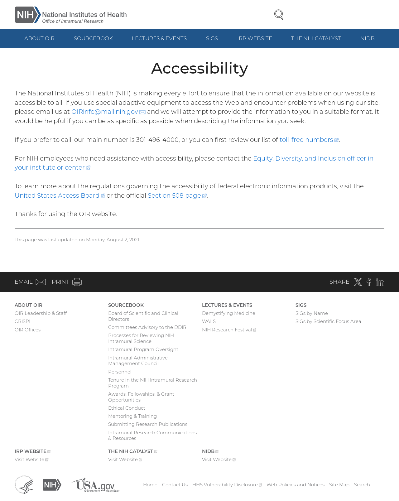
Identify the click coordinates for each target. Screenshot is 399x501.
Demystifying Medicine (228, 313)
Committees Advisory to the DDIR (147, 327)
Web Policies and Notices (295, 485)
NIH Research (229, 330)
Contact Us (175, 485)
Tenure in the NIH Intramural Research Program (152, 383)
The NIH (321, 41)
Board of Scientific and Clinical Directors (143, 316)
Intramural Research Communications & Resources (152, 435)
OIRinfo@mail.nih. (108, 111)
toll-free (309, 139)
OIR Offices (28, 330)
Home (150, 485)
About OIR (39, 38)
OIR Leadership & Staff (41, 313)
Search (362, 485)
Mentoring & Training (132, 416)
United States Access (60, 195)
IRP (259, 41)
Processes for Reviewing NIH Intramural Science (141, 338)
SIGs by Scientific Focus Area (328, 321)
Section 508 (177, 195)
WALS (209, 321)
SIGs (212, 38)
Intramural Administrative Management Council (138, 361)
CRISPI (22, 321)
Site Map (339, 485)
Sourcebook (93, 38)
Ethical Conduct (126, 408)
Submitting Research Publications (147, 424)
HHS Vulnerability (227, 485)
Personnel (120, 372)
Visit (32, 460)
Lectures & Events (159, 38)
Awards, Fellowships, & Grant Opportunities (141, 397)
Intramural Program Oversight (143, 349)
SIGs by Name (312, 313)
